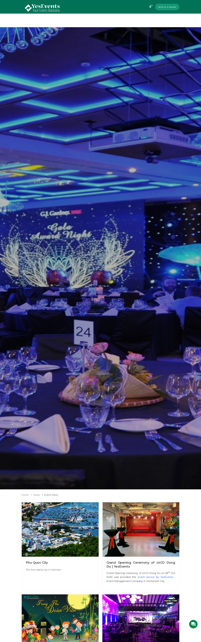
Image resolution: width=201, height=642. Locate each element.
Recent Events (134, 20)
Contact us (169, 20)
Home (81, 20)
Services (114, 20)
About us (97, 20)
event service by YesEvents (155, 577)
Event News (51, 494)
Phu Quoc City (37, 562)
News (153, 20)
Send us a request (167, 7)
